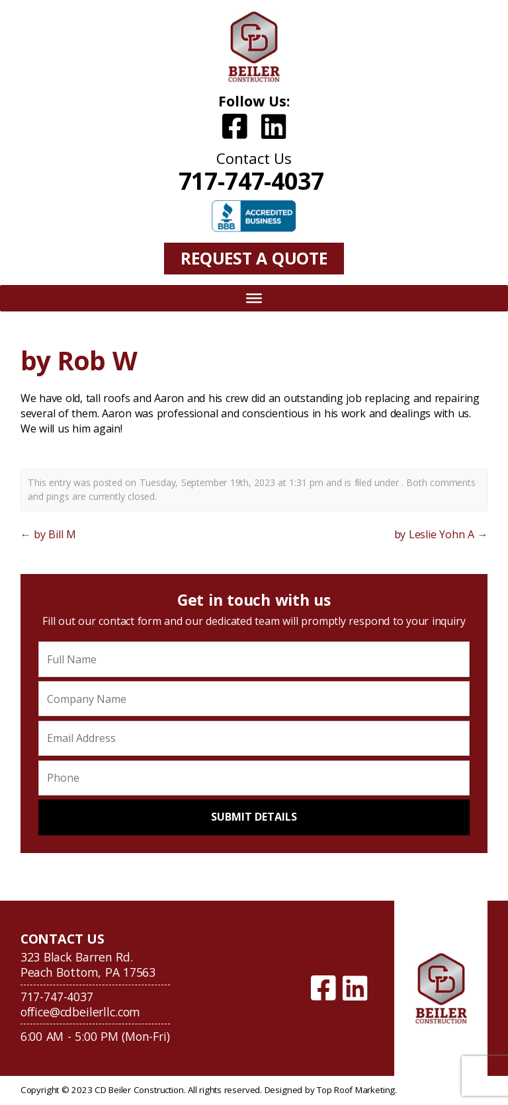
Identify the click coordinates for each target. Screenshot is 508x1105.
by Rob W (79, 360)
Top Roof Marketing (356, 1090)
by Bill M (48, 534)
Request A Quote (254, 258)
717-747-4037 (251, 180)
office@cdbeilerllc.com (80, 1012)
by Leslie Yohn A (441, 534)
